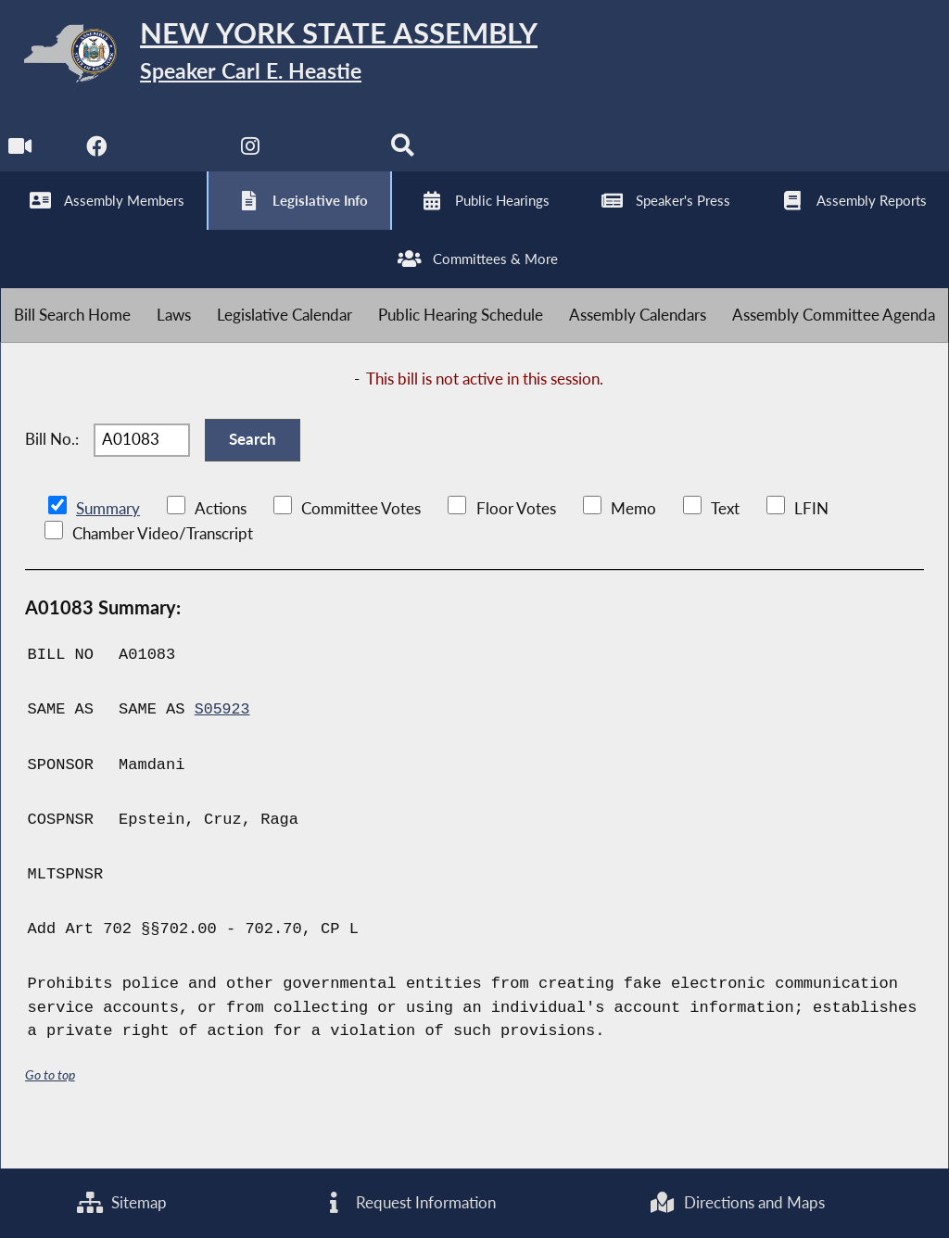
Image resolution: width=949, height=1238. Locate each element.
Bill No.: (52, 469)
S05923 (223, 744)
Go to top (50, 1109)
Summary (108, 543)
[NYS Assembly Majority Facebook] (98, 159)
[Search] (406, 159)
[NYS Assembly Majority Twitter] (175, 159)
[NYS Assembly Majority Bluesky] (329, 159)
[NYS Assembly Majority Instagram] (252, 159)
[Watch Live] (21, 159)
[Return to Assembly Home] (287, 57)
